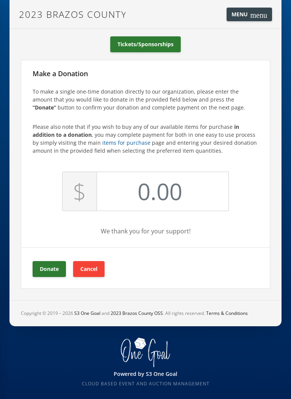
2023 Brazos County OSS (72, 14)
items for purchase (126, 142)
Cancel (88, 268)
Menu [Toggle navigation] (249, 15)
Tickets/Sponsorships (145, 44)
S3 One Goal (87, 313)
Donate (49, 268)
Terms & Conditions (227, 313)
